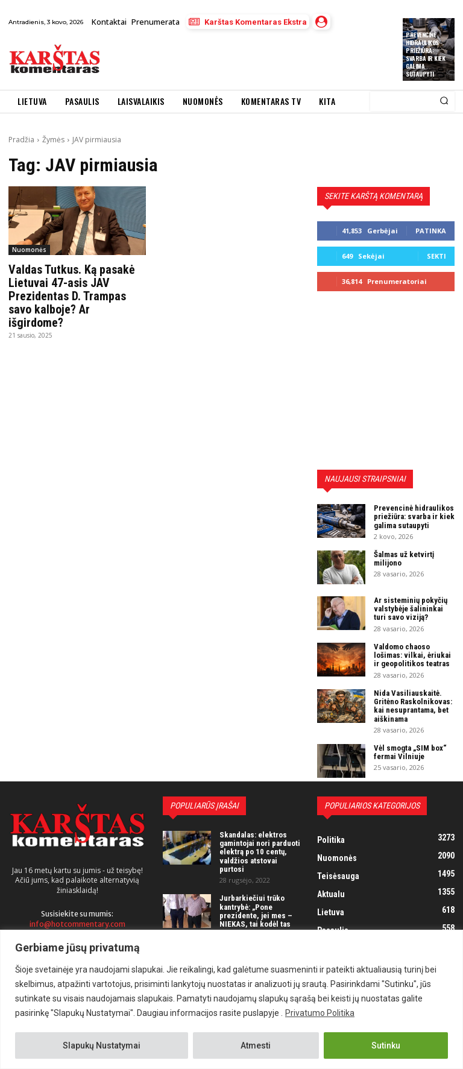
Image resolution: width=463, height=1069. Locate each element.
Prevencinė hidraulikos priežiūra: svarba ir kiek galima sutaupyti (425, 54)
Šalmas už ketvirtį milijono (404, 558)
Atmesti (256, 1045)
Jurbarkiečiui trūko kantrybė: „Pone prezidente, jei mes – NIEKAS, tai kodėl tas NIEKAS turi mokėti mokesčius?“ (255, 919)
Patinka (430, 230)
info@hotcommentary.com (77, 923)
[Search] (444, 101)
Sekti (436, 255)
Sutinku (385, 1045)
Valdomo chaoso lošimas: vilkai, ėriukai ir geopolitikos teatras (412, 655)
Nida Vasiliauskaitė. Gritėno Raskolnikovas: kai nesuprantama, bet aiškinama (413, 706)
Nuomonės (29, 249)
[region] (231, 999)
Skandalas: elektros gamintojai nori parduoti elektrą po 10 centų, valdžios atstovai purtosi (259, 852)
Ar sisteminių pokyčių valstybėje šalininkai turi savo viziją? (410, 609)
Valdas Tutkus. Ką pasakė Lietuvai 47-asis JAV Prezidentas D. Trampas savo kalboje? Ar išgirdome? (71, 296)
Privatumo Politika (319, 1013)
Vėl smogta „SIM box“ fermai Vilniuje (410, 752)
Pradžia (21, 139)
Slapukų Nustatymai (101, 1045)
